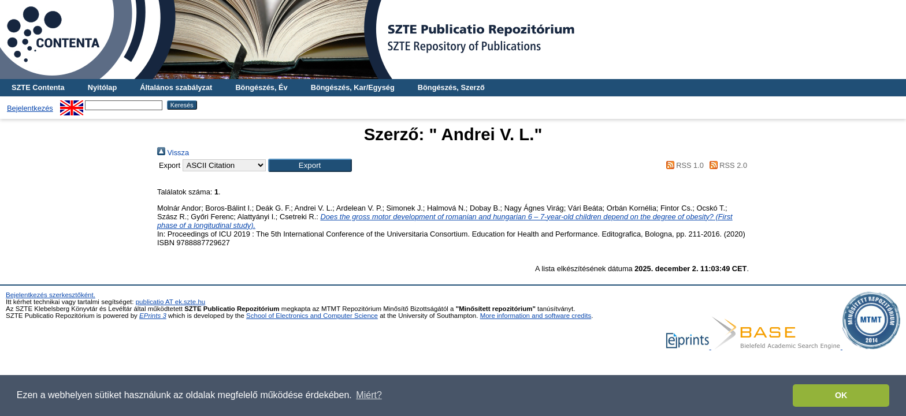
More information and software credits (536, 315)
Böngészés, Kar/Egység (353, 87)
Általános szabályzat (176, 87)
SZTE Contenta (38, 87)
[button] (310, 165)
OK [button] (841, 395)
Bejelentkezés (30, 108)
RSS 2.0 (726, 165)
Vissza (173, 152)
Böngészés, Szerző (451, 87)
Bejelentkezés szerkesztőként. (50, 294)
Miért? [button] (368, 395)
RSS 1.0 (683, 165)
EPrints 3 (152, 315)
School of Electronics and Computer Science (312, 315)
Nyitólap (102, 87)
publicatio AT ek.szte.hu (171, 301)
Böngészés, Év (261, 87)
